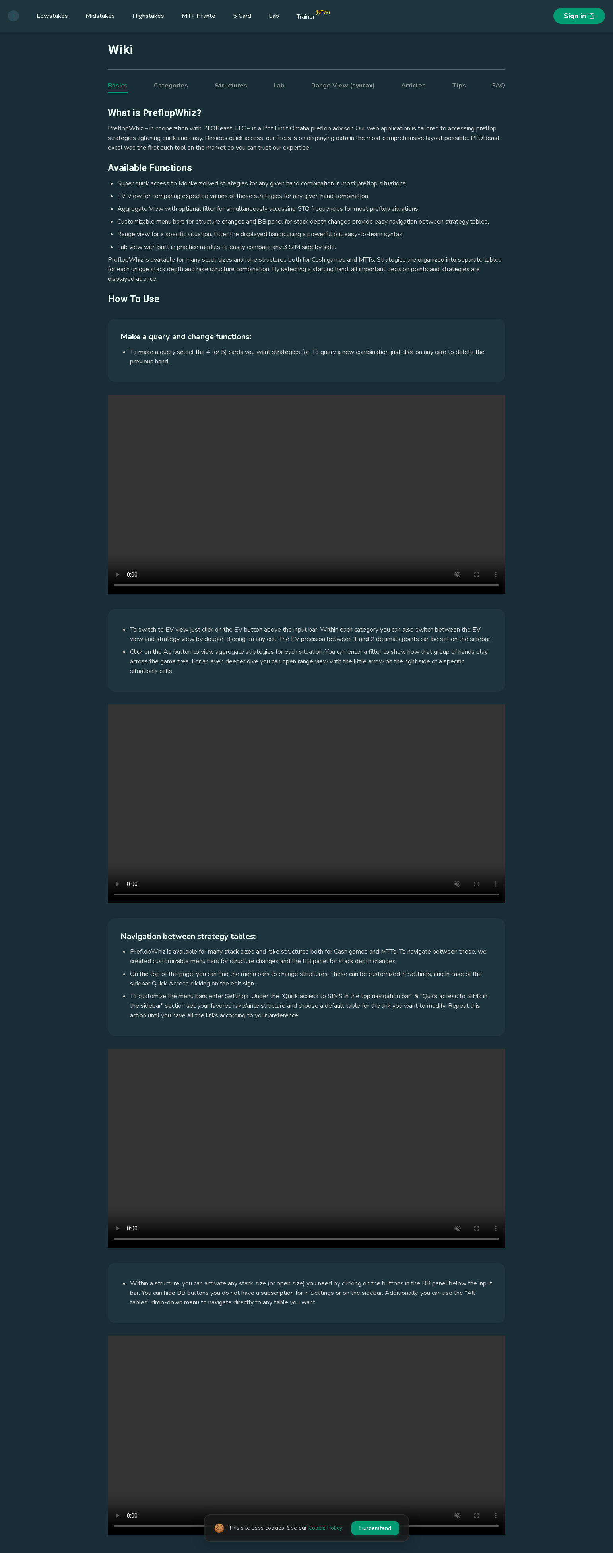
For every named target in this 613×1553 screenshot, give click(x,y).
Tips (459, 85)
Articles (413, 85)
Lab (274, 16)
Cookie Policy (325, 1528)
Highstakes (148, 16)
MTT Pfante (198, 16)
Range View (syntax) (343, 85)
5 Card (242, 16)
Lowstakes (52, 16)
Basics (118, 85)
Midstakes (100, 16)
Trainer (313, 15)
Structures (231, 85)
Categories (171, 85)
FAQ (498, 85)
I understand (375, 1528)
